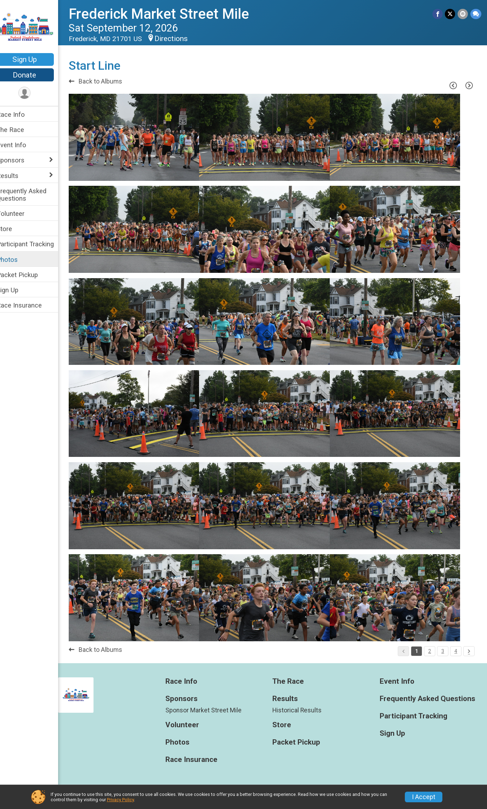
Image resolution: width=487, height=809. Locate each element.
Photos (16, 259)
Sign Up (34, 59)
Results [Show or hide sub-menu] (17, 175)
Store (13, 229)
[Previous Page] (453, 85)
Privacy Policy (120, 799)
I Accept (423, 797)
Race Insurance (28, 305)
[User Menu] (33, 93)
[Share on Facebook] (438, 14)
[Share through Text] (475, 14)
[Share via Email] (463, 14)
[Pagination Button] (469, 651)
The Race (19, 129)
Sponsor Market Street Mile (210, 710)
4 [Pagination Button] (455, 651)
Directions (180, 38)
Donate (33, 75)
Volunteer (20, 213)
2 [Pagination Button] (429, 651)
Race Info (20, 114)
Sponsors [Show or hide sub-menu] (20, 160)
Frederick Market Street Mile (168, 14)
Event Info (20, 145)
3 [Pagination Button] (442, 651)
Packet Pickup (26, 275)
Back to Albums (104, 81)
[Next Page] (468, 85)
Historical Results (302, 710)
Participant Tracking (34, 244)
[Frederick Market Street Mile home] (34, 27)
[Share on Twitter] (451, 14)
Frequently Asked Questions (31, 194)
